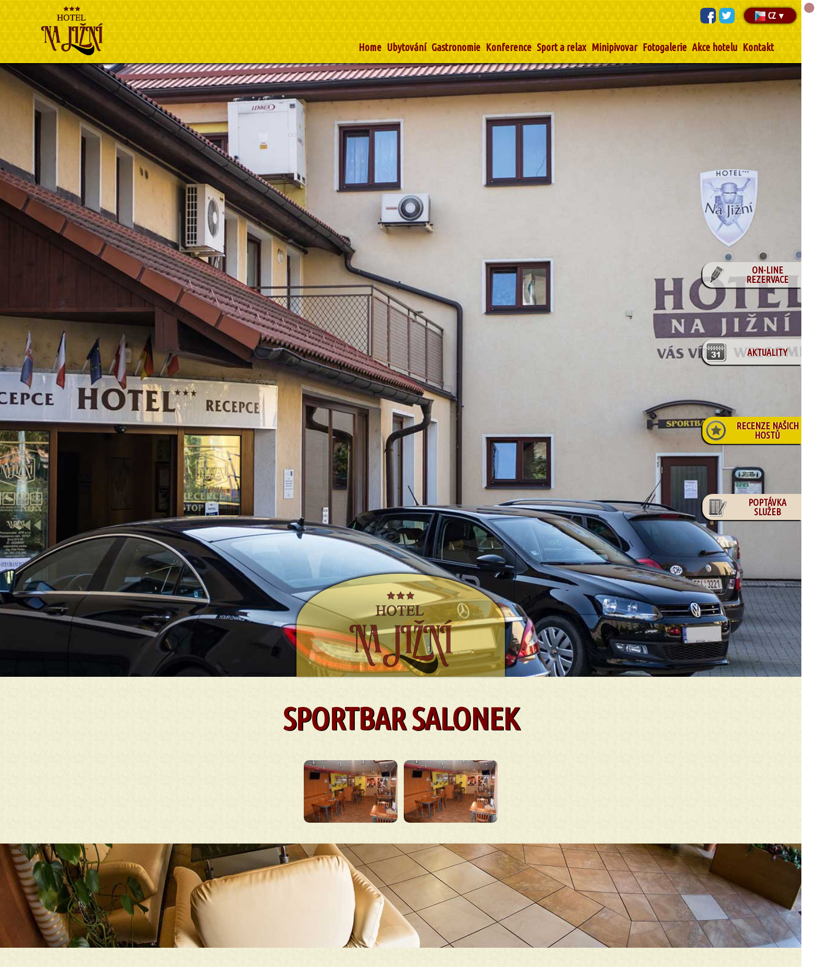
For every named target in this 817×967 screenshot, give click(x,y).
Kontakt (758, 47)
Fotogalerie (664, 47)
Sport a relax (561, 47)
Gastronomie (455, 47)
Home (369, 47)
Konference (508, 47)
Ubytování (406, 47)
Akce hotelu (714, 47)
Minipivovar (614, 47)
